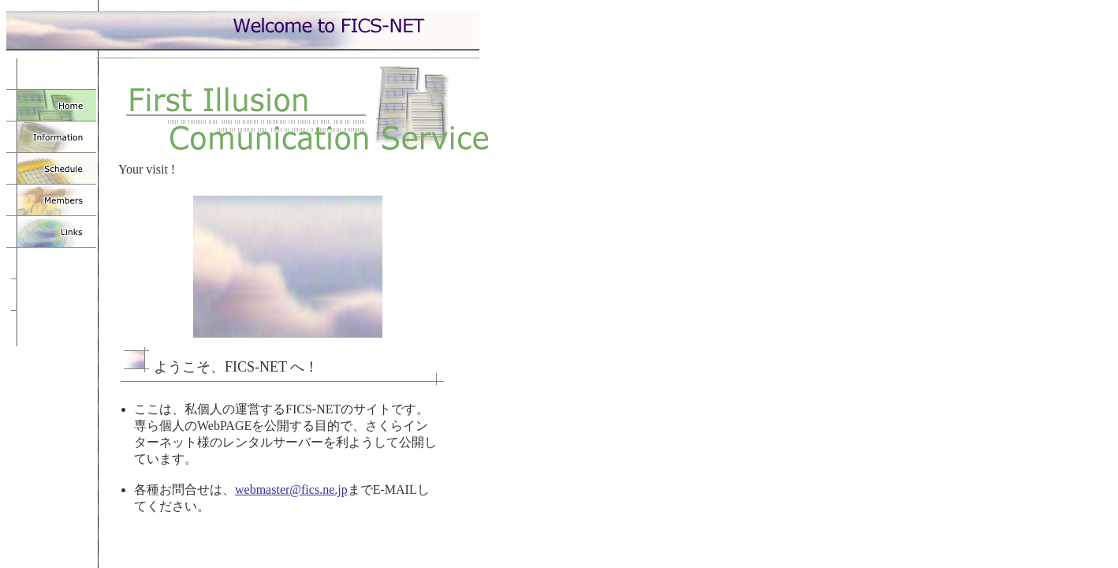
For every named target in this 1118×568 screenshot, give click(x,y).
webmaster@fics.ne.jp (291, 489)
